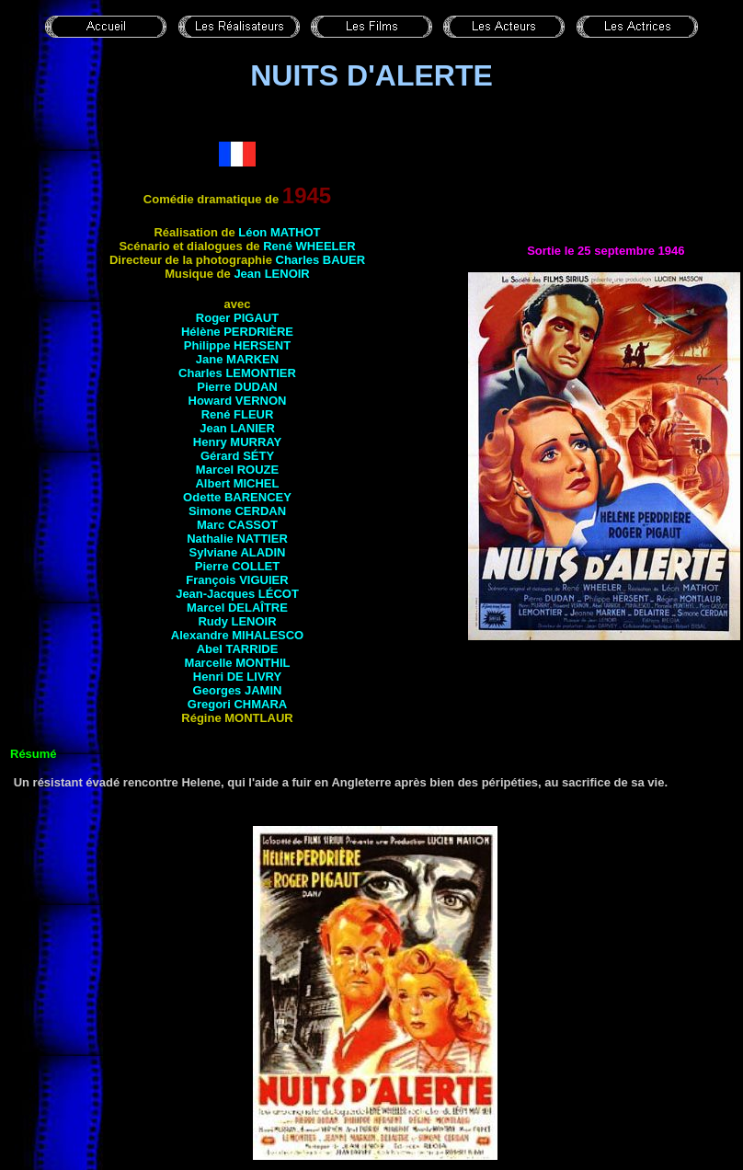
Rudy (237, 621)
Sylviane (237, 552)
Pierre (237, 387)
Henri (237, 676)
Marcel (237, 607)
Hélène (237, 331)
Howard (238, 400)
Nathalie (237, 538)
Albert (237, 483)
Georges (237, 690)
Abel (238, 649)
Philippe (237, 345)
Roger (237, 318)
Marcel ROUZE (237, 469)
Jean (271, 274)
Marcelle (238, 663)
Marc (237, 525)
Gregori (237, 704)
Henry (237, 442)
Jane (237, 359)
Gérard (237, 456)
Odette (237, 497)
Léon (279, 232)
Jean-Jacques (237, 594)
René (309, 246)
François (237, 580)
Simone (237, 511)
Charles (321, 260)
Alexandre (237, 635)
